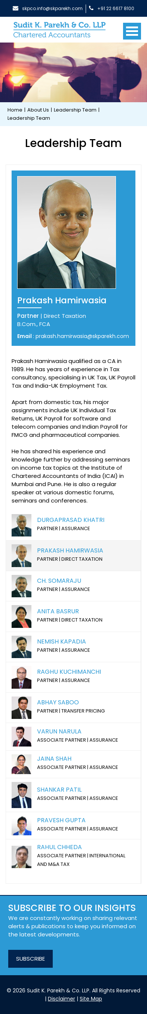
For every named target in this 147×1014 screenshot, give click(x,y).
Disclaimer (61, 998)
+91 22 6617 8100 (111, 8)
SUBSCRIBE (30, 959)
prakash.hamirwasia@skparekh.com (82, 336)
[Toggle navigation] (132, 28)
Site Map (91, 998)
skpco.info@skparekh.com (48, 8)
